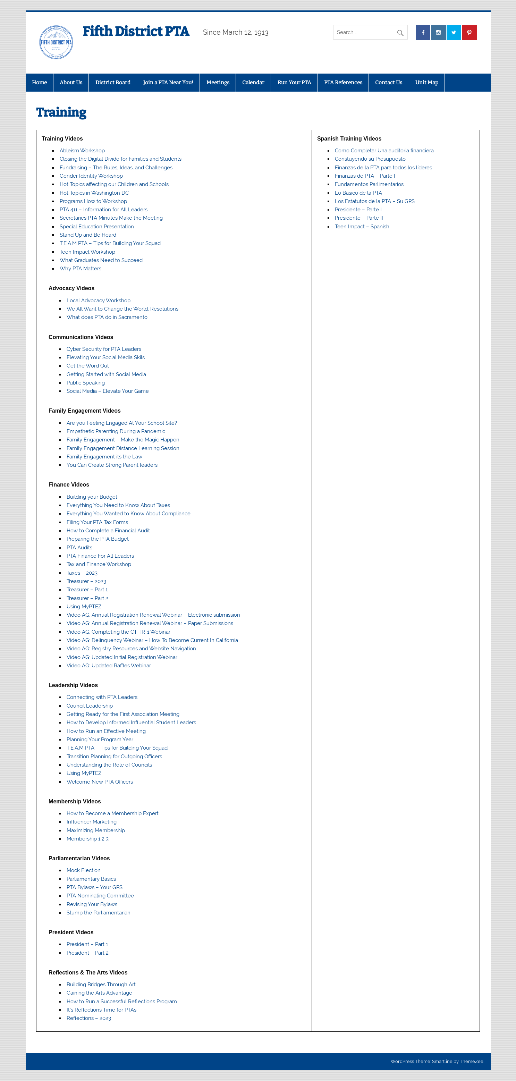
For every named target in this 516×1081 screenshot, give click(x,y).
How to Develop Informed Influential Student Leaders (131, 722)
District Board (112, 82)
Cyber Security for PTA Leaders (104, 349)
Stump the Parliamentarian (98, 913)
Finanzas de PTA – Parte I (365, 176)
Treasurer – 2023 (86, 581)
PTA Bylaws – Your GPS (94, 887)
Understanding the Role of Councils (109, 765)
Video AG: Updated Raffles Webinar (109, 665)
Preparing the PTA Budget (98, 539)
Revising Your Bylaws (92, 904)
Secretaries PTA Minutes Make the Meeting (111, 218)
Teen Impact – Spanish (362, 226)
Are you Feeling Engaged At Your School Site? (122, 423)
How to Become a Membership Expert (113, 813)
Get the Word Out (88, 366)
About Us (71, 82)
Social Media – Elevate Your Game (108, 391)
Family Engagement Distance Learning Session (123, 448)
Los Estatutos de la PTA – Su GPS (375, 201)
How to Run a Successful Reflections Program (122, 1001)
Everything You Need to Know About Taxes (118, 505)
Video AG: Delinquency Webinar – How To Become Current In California (152, 640)
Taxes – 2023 (82, 573)
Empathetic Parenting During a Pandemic (116, 431)
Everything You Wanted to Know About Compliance (129, 513)
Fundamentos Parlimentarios (369, 184)
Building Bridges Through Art (101, 984)
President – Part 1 (87, 944)
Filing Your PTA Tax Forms (97, 522)
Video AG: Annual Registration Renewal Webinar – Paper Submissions (150, 623)
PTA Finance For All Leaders (100, 556)
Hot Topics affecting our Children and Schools (114, 184)
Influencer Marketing (92, 822)
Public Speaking (86, 383)
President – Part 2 (88, 953)
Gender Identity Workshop (91, 176)
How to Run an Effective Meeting (106, 731)
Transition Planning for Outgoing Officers (114, 756)
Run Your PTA (294, 82)
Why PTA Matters (80, 268)
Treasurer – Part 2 (87, 598)
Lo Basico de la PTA (358, 193)
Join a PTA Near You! (168, 82)
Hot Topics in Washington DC (94, 193)
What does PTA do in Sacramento (107, 317)
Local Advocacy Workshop (98, 300)
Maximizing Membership (96, 830)
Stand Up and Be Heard (88, 235)
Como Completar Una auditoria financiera (384, 150)
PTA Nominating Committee (100, 896)
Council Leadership (90, 706)
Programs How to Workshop (93, 201)
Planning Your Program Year (100, 739)
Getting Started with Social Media (106, 374)
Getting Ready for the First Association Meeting (123, 714)
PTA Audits (79, 547)
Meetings (217, 82)
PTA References (343, 82)
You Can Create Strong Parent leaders (112, 465)
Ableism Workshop (82, 150)
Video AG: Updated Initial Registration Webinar (122, 657)
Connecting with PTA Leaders (102, 697)
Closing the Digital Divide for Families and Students (120, 159)
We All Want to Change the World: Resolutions (122, 309)
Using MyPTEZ (84, 606)
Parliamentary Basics (91, 879)
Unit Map (426, 82)
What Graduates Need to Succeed (101, 260)
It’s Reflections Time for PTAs (101, 1010)
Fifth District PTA (136, 32)
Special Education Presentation (97, 226)
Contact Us (388, 82)
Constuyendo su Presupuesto (370, 159)
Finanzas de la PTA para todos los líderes (383, 167)
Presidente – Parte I (358, 209)
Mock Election (84, 870)
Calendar (253, 82)
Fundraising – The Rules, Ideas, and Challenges (116, 167)
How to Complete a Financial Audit (108, 530)
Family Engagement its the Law (104, 457)
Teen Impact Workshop (87, 252)
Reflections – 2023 (89, 1018)
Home (39, 82)
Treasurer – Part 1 (87, 589)
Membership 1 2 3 (88, 839)
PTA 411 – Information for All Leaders (103, 209)
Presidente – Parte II (359, 218)
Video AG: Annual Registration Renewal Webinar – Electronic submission (153, 615)
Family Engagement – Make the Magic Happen (123, 440)
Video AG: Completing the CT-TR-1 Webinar (118, 632)
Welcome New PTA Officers (100, 782)
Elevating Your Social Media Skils (106, 357)
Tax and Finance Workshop (99, 564)
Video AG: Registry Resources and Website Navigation (131, 648)
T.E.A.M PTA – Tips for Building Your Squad (110, 243)
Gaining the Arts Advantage (99, 993)
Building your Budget (92, 497)
